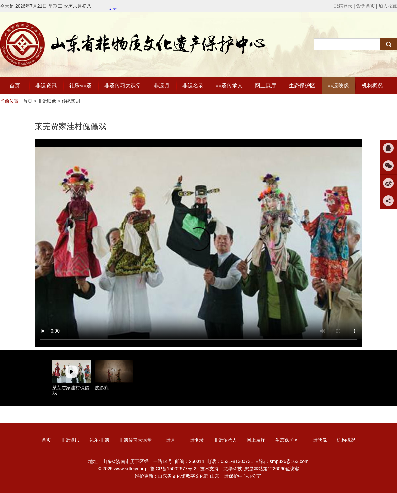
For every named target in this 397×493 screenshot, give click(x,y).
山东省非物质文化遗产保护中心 (132, 43)
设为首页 (365, 6)
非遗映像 (47, 100)
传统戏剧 (71, 100)
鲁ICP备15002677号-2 (173, 468)
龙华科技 (232, 468)
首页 (27, 100)
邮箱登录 (343, 6)
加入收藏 (387, 6)
